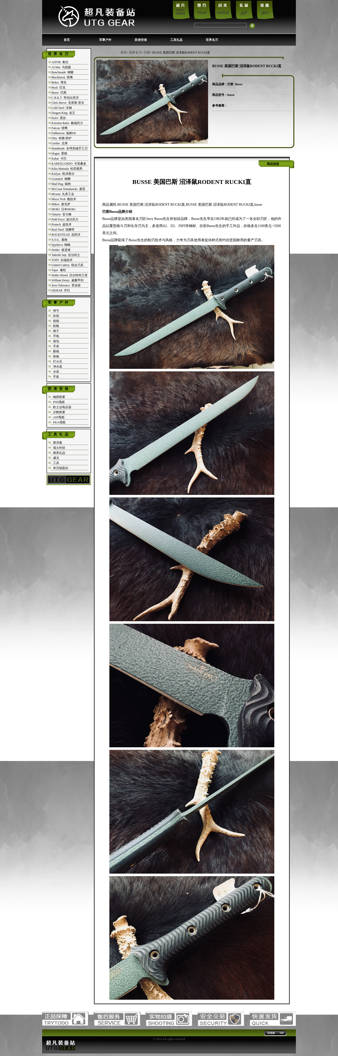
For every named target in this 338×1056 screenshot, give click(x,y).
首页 (67, 40)
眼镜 (55, 351)
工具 (55, 463)
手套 (55, 376)
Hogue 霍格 (59, 153)
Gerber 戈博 (59, 143)
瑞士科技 (58, 447)
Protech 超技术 (62, 224)
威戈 (55, 458)
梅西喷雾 (58, 397)
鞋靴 (55, 326)
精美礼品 (58, 453)
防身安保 (141, 40)
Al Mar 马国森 (61, 67)
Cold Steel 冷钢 (62, 108)
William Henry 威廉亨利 (67, 280)
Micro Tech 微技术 (64, 199)
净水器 (57, 366)
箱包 (55, 341)
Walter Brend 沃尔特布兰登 (70, 275)
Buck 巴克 (58, 87)
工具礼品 (176, 40)
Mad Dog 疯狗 (61, 184)
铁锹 (55, 356)
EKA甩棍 (58, 422)
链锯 (55, 321)
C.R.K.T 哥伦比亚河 (65, 97)
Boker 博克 (59, 82)
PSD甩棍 (58, 402)
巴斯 (147, 52)
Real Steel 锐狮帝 (63, 229)
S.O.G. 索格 (59, 239)
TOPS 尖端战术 (62, 260)
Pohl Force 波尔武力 (65, 219)
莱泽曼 (57, 442)
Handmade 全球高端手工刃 (70, 148)
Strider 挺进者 (61, 250)
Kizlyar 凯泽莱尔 (63, 174)
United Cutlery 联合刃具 (67, 265)
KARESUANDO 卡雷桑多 (69, 163)
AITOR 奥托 (60, 62)
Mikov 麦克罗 (61, 204)
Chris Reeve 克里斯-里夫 (68, 103)
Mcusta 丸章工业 (63, 194)
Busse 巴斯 (59, 92)
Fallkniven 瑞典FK (64, 133)
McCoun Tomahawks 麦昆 (68, 189)
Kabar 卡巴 (59, 158)
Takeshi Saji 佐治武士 (66, 255)
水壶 (55, 371)
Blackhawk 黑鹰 (62, 77)
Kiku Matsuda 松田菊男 (67, 168)
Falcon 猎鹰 (59, 128)
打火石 (57, 361)
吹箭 (55, 316)
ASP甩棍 (58, 417)
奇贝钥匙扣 (60, 468)
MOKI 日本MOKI (63, 209)
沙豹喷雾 (58, 412)
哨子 (55, 331)
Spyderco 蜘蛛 (61, 245)
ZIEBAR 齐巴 (61, 290)
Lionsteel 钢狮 (61, 179)
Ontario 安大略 (62, 214)
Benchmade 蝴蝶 (63, 72)
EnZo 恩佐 (59, 118)
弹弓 (55, 311)
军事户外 (105, 40)
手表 (55, 346)
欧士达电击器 (61, 407)
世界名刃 (212, 40)
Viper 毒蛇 (59, 270)
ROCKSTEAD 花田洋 (66, 234)
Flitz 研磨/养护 (62, 138)
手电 (55, 336)
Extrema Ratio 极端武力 (67, 123)
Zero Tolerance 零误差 (66, 285)
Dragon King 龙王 (63, 113)
